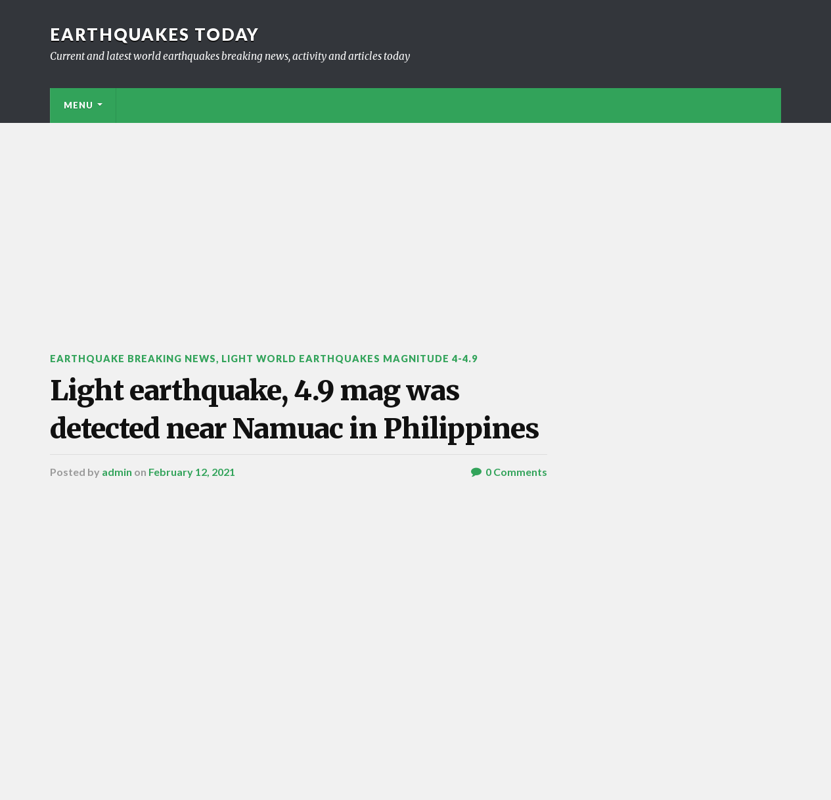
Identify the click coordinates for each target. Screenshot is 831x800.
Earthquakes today (154, 34)
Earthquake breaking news (133, 358)
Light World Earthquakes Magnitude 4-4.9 (349, 358)
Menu (78, 105)
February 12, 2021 (191, 471)
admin (117, 471)
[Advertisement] (416, 221)
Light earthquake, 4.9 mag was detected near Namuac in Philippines (294, 409)
